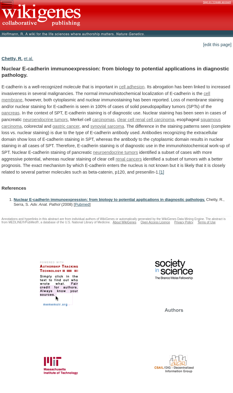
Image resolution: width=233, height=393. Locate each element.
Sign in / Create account (217, 2)
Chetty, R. (12, 58)
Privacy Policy (183, 222)
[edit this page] (217, 44)
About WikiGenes (124, 222)
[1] (161, 172)
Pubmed (82, 204)
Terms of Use (206, 222)
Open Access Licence (155, 222)
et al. (28, 58)
